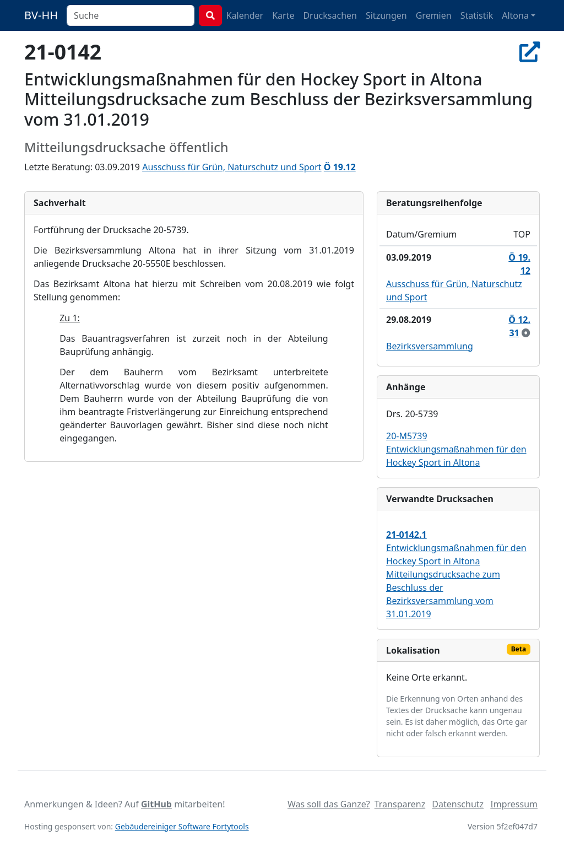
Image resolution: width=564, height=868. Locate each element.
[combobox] (130, 15)
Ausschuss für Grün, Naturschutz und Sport (231, 167)
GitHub (156, 804)
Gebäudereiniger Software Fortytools (182, 826)
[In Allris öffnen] (529, 51)
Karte (283, 15)
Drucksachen (330, 15)
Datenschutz (458, 804)
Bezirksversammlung (429, 346)
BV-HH (41, 15)
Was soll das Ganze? (329, 804)
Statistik (477, 15)
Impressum (514, 804)
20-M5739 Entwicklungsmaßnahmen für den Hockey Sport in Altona (456, 449)
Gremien (434, 15)
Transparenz (400, 804)
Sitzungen (386, 15)
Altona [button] (515, 15)
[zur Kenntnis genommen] (526, 333)
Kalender (244, 15)
